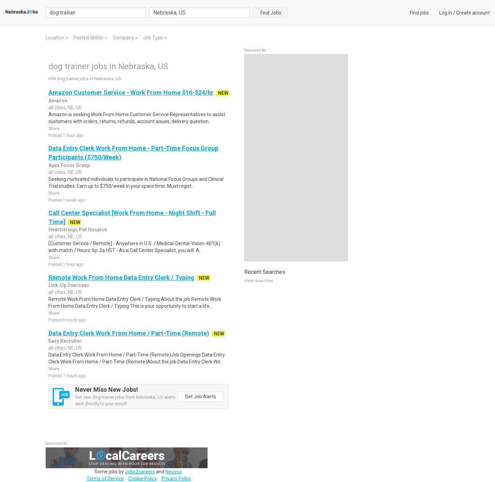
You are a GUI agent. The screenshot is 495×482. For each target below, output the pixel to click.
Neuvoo (173, 471)
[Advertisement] (296, 157)
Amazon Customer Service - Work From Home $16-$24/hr (130, 92)
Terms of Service (105, 478)
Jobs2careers (140, 471)
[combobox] (199, 13)
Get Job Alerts (200, 396)
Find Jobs (270, 13)
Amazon (57, 100)
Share (53, 128)
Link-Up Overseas (68, 285)
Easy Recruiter (65, 341)
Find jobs (419, 13)
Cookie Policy (142, 478)
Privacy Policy (176, 478)
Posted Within (88, 37)
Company (124, 37)
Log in (445, 13)
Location (55, 37)
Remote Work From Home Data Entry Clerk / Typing (121, 277)
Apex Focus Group (69, 165)
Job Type (153, 37)
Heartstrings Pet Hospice (77, 229)
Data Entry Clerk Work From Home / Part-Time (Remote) (128, 333)
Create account (473, 13)
